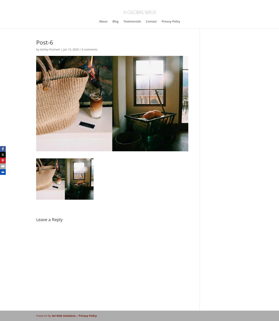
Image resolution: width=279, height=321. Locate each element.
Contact (151, 21)
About (103, 21)
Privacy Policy (171, 21)
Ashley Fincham (50, 49)
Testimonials (132, 21)
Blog (115, 21)
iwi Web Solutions (64, 316)
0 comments (89, 49)
